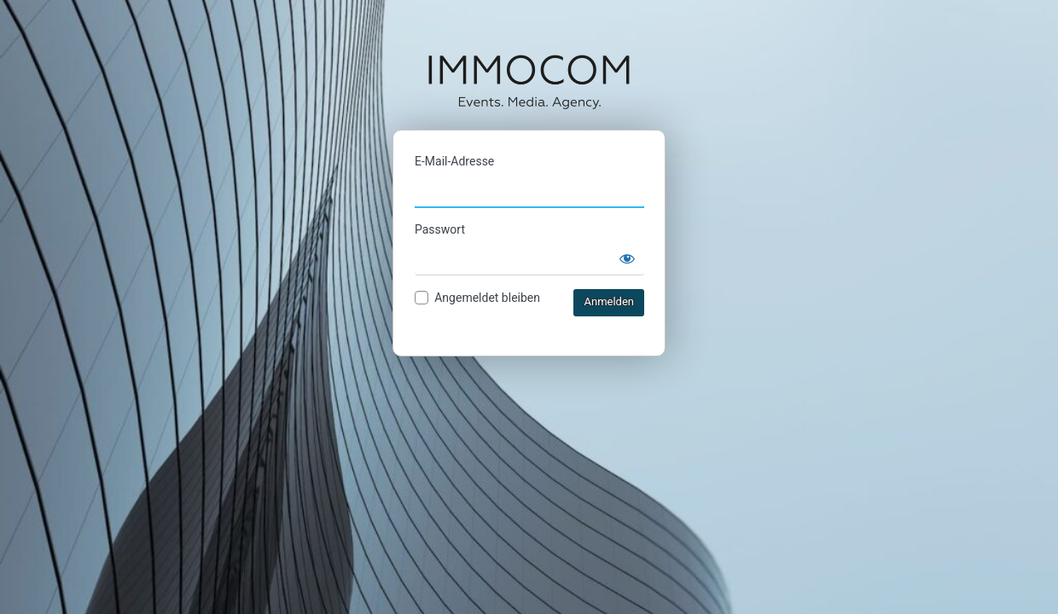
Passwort (440, 229)
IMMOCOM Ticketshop (529, 81)
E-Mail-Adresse (454, 161)
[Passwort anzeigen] (627, 258)
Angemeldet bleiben (487, 297)
